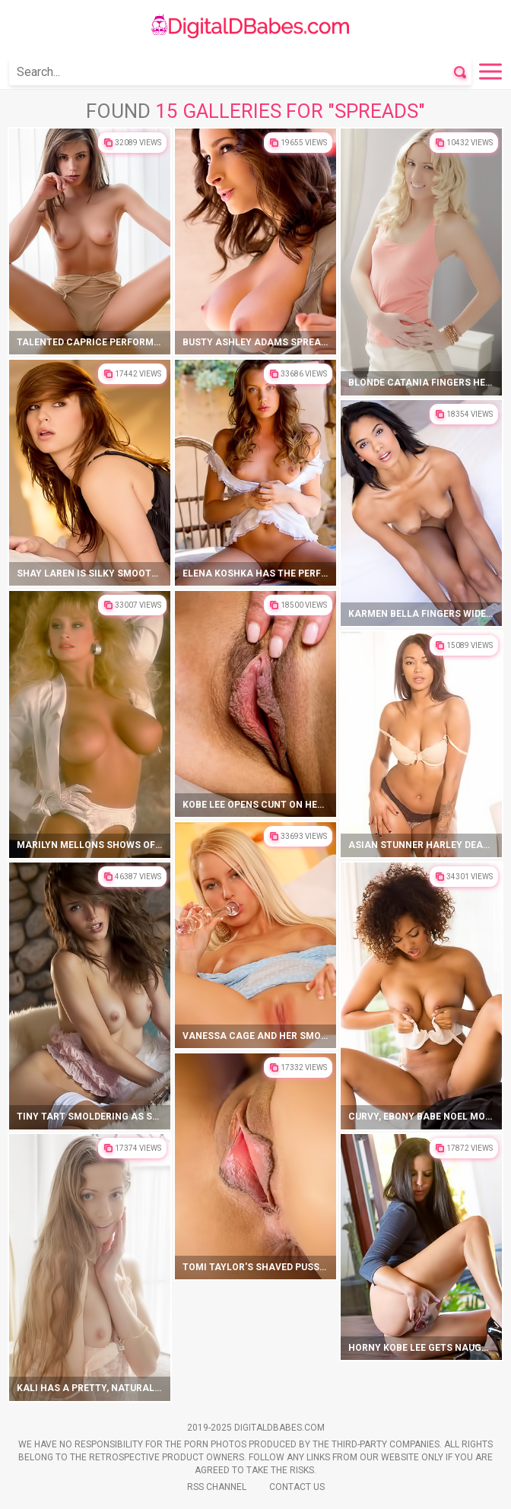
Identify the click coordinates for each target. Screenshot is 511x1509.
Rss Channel (216, 1487)
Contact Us (297, 1487)
